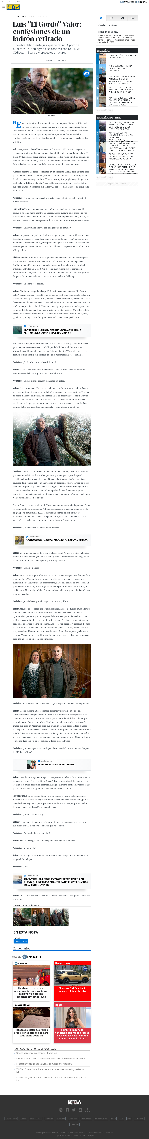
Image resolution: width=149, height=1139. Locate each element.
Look (113, 1119)
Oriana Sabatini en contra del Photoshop (36, 1052)
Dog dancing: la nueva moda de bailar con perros (56, 540)
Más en (27, 957)
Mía (129, 1119)
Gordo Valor (21, 941)
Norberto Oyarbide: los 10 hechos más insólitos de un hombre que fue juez (51, 1079)
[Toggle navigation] (4, 7)
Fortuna (49, 1119)
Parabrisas (86, 1119)
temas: (17, 938)
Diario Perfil (11, 1119)
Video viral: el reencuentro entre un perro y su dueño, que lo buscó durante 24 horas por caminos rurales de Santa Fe (56, 882)
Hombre (61, 1119)
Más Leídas (103, 50)
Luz (121, 1119)
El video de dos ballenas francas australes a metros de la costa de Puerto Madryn (52, 331)
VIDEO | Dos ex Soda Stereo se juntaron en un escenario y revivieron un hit (52, 1070)
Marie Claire (35, 1119)
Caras (23, 1119)
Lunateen (139, 1119)
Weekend (73, 1119)
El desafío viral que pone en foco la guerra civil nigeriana (44, 1063)
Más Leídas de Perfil (109, 117)
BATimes (74, 1124)
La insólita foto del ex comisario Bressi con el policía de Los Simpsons (50, 1058)
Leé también (32, 326)
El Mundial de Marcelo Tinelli (56, 764)
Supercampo (101, 1119)
